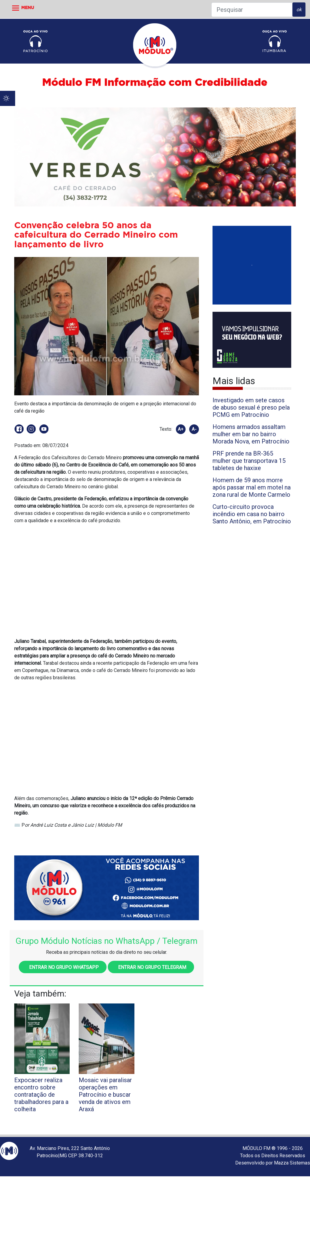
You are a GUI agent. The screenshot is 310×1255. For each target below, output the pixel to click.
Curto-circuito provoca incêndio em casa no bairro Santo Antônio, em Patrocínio (252, 514)
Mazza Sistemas (292, 1163)
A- (194, 429)
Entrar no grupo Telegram (151, 967)
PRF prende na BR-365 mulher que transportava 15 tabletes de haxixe (249, 461)
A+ (180, 429)
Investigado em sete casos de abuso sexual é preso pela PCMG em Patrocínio (251, 407)
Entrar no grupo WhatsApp (63, 967)
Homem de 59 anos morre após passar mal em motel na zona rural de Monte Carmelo (252, 487)
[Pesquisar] (251, 9)
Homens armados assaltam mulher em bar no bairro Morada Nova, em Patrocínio (251, 434)
